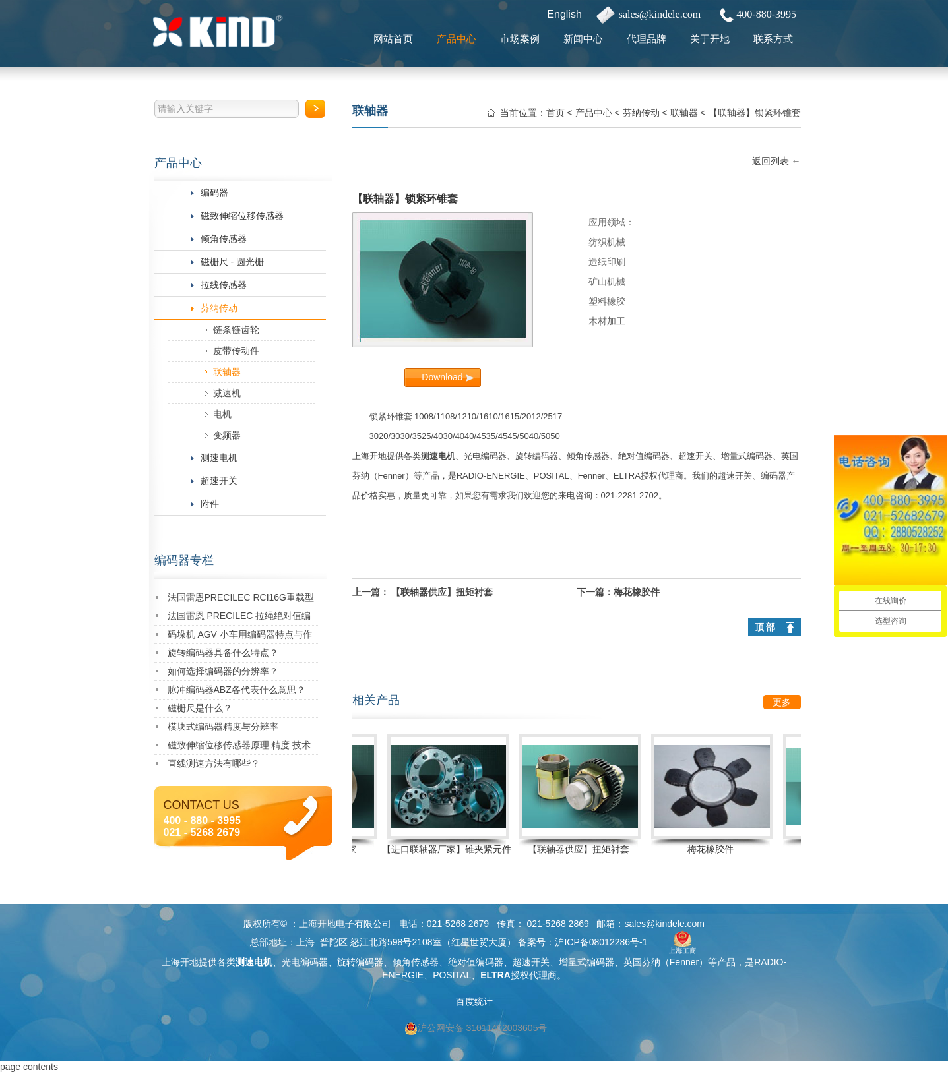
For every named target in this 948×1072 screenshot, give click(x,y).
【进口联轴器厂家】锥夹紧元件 (450, 849)
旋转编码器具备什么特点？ (223, 652)
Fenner (391, 476)
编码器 (214, 192)
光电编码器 (485, 456)
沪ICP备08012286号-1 (601, 942)
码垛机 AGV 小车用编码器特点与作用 (240, 636)
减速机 (227, 393)
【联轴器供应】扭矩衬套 (442, 592)
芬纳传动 (219, 308)
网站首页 (393, 38)
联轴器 (227, 372)
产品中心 (456, 38)
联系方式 (773, 38)
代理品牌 (646, 38)
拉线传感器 (224, 285)
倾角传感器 (224, 238)
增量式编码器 (747, 456)
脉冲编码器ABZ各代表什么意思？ (236, 689)
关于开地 (710, 38)
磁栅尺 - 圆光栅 (232, 261)
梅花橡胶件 (637, 592)
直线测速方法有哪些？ (214, 763)
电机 (222, 414)
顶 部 (765, 627)
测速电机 (219, 457)
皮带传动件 (236, 350)
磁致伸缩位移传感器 (242, 215)
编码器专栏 (184, 560)
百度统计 (474, 1001)
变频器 (227, 435)
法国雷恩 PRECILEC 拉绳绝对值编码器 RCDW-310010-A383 (239, 618)
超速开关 (219, 480)
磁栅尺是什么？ (200, 708)
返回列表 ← (776, 161)
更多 (782, 702)
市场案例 (520, 38)
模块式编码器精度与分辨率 (223, 726)
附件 (210, 503)
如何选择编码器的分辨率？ (223, 671)
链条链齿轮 (236, 329)
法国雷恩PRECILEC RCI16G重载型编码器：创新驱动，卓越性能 (241, 599)
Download (442, 377)
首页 (555, 112)
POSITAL (551, 476)
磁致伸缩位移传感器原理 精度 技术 (239, 745)
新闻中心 (583, 38)
